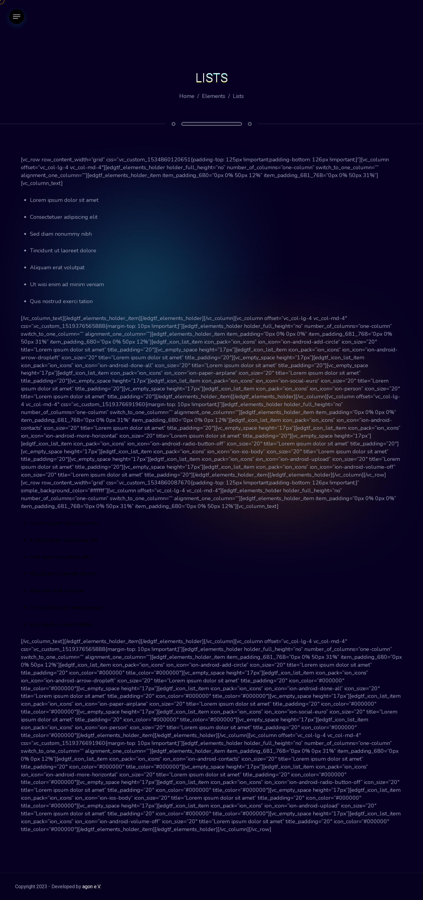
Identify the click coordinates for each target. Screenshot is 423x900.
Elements (213, 96)
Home (186, 96)
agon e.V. (91, 886)
